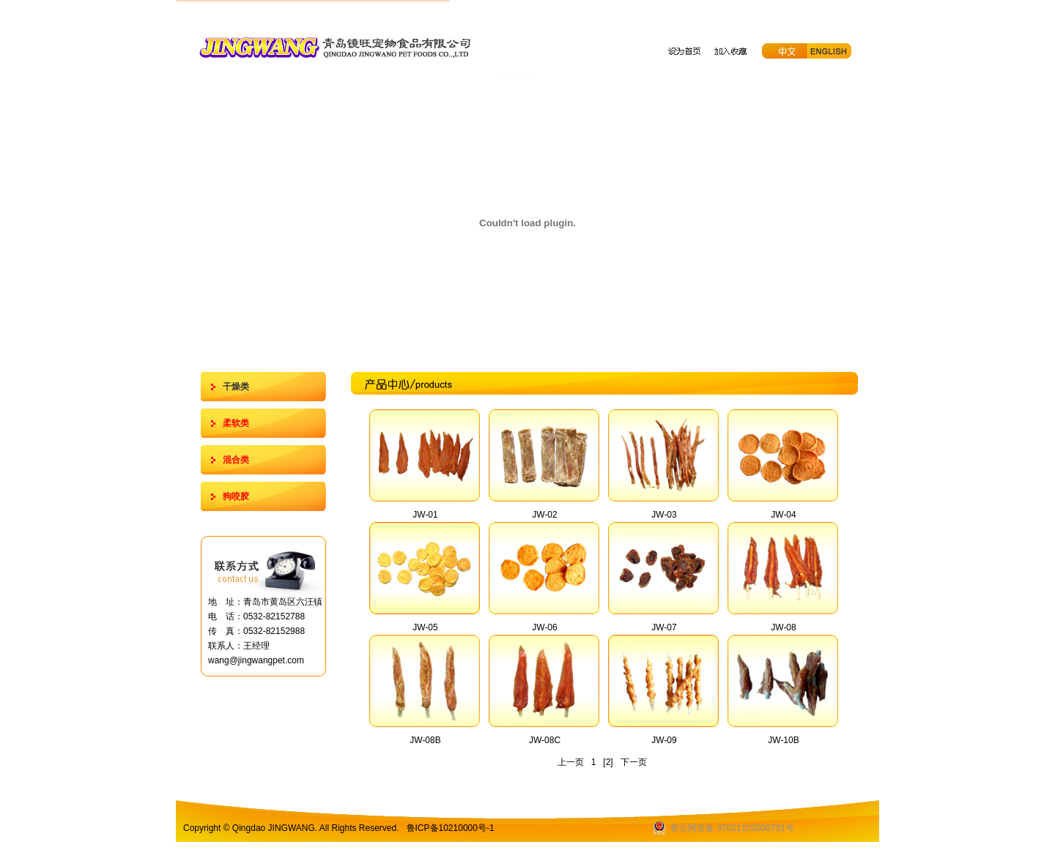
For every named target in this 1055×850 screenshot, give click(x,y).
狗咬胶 (236, 496)
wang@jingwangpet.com (256, 660)
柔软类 (236, 423)
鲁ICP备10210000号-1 (451, 828)
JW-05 (424, 627)
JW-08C (544, 740)
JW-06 (544, 627)
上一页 (571, 762)
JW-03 (663, 515)
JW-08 (783, 627)
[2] (607, 762)
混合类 (236, 460)
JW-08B (425, 740)
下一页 (634, 762)
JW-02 (544, 515)
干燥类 (236, 386)
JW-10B (783, 740)
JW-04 (783, 515)
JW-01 (424, 515)
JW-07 (663, 627)
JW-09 (663, 740)
